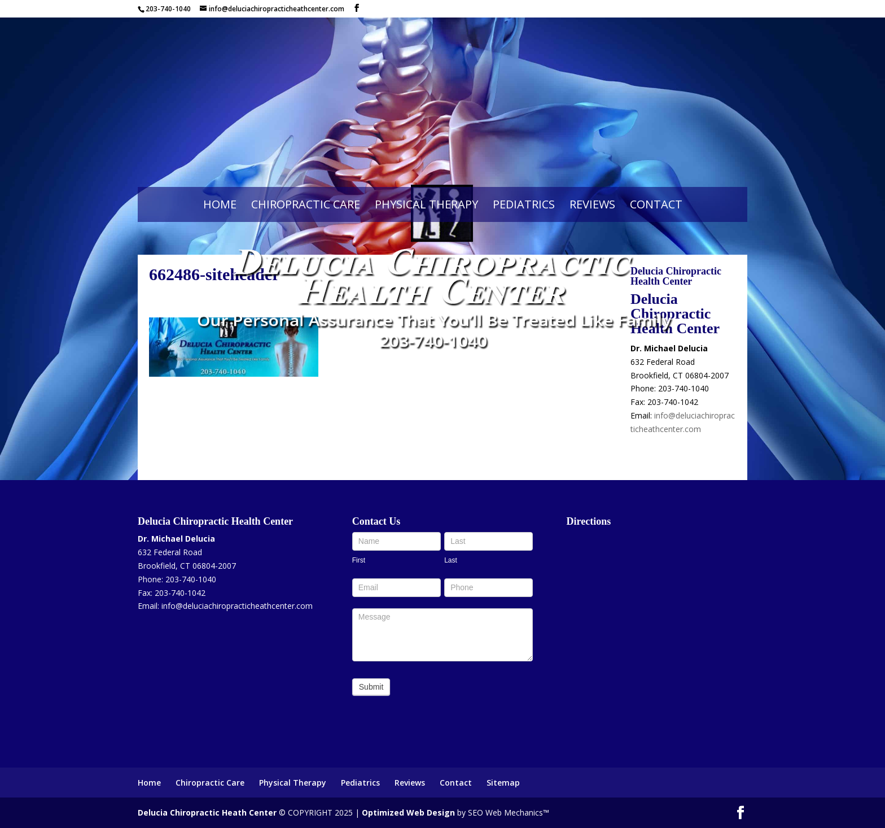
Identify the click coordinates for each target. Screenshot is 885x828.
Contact (656, 204)
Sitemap (503, 782)
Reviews (592, 204)
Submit (371, 686)
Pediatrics (524, 204)
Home (219, 204)
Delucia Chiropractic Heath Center (207, 812)
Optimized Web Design (408, 812)
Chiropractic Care (305, 204)
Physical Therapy (426, 204)
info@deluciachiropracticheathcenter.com (237, 605)
